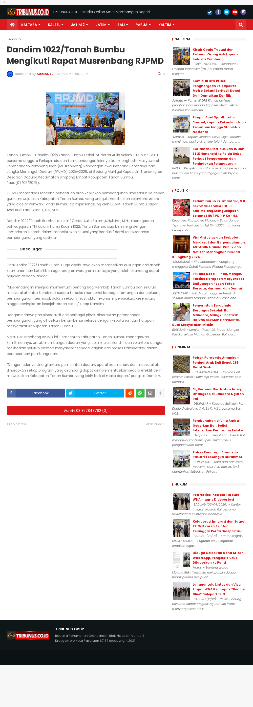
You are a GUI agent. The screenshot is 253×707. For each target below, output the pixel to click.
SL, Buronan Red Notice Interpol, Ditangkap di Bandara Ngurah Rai (219, 394)
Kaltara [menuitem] (29, 24)
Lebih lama (153, 424)
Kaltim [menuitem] (164, 24)
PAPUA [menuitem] (142, 24)
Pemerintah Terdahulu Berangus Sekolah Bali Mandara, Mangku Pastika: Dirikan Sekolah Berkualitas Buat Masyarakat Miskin (206, 315)
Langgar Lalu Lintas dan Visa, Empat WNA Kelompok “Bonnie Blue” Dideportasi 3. (219, 589)
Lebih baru (17, 424)
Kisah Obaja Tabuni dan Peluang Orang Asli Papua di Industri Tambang (216, 54)
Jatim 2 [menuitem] (78, 24)
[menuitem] (12, 24)
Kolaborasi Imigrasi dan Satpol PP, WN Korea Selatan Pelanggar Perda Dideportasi (219, 526)
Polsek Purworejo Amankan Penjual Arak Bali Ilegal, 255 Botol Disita (216, 362)
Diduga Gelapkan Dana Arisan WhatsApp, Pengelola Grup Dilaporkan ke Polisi (218, 558)
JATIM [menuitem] (101, 24)
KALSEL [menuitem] (54, 24)
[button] (240, 24)
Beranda (14, 39)
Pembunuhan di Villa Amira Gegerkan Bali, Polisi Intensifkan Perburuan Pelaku (218, 425)
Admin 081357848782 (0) (86, 410)
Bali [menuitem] (121, 24)
